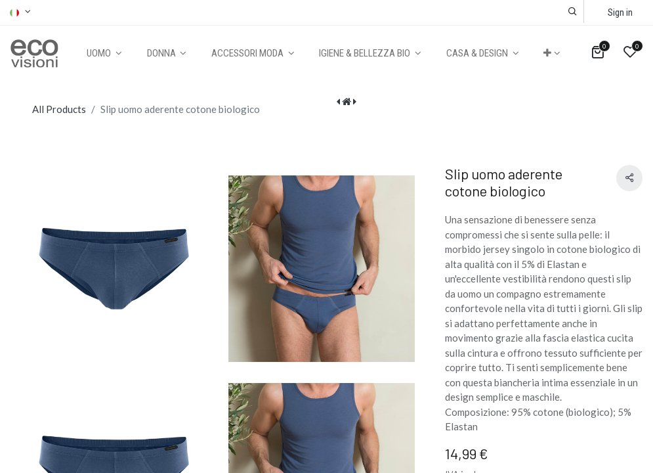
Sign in (620, 12)
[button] (572, 11)
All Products (59, 109)
